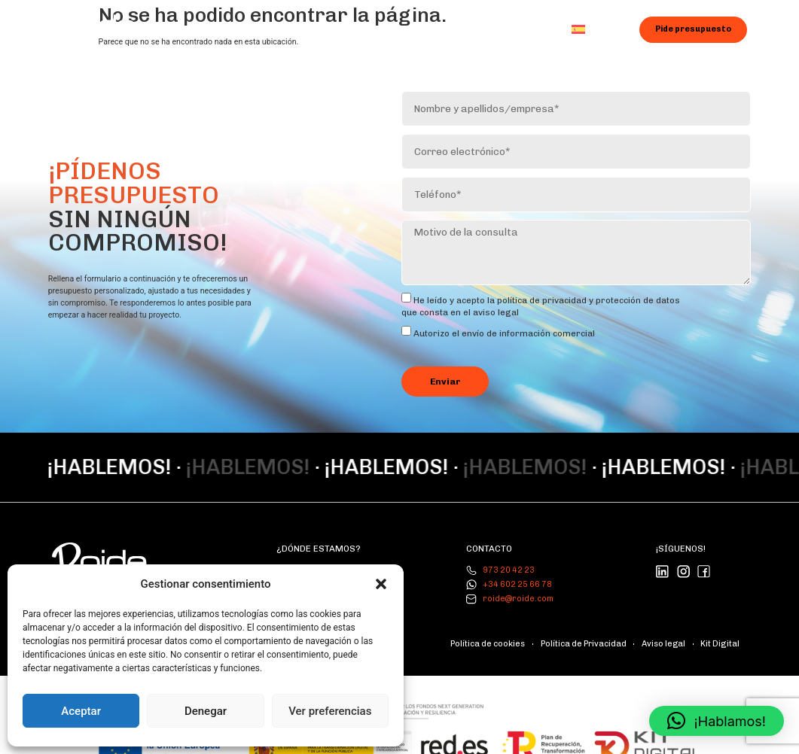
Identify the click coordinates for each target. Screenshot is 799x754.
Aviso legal (672, 635)
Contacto (522, 28)
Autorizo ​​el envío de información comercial (504, 328)
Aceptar (81, 711)
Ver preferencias (329, 711)
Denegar (206, 711)
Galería (408, 28)
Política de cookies (512, 635)
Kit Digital (723, 635)
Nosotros (260, 28)
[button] (381, 583)
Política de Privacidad (600, 635)
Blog (464, 28)
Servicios (336, 29)
